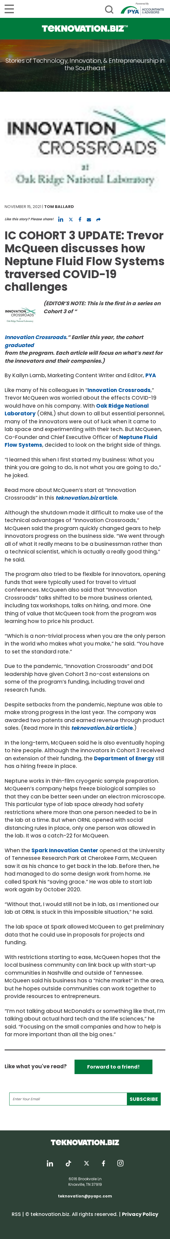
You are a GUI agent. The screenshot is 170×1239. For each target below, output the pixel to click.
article (86, 498)
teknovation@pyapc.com (85, 1196)
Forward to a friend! (113, 1066)
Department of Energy (124, 758)
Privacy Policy (140, 1214)
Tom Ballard (59, 207)
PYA (150, 375)
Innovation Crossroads (119, 390)
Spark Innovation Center (64, 850)
